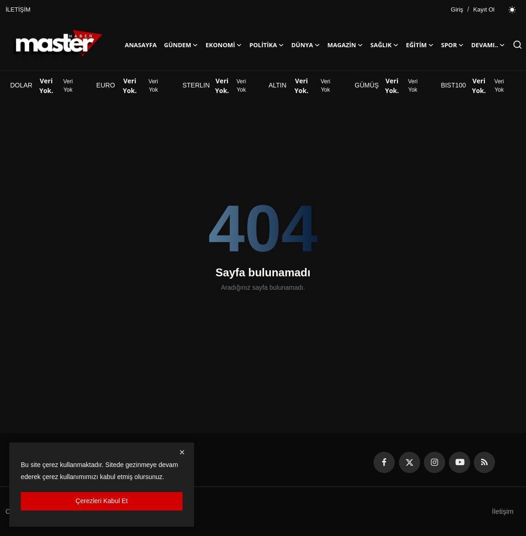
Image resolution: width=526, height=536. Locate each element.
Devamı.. (488, 45)
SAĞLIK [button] (384, 45)
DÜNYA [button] (305, 45)
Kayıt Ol (484, 9)
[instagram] (434, 462)
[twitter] (409, 462)
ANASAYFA (141, 45)
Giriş (457, 9)
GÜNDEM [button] (181, 45)
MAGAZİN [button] (345, 45)
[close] (182, 452)
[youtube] (459, 462)
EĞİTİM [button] (420, 45)
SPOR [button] (452, 45)
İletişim (503, 511)
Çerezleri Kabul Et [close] (102, 501)
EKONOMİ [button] (224, 45)
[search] (517, 44)
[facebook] (384, 462)
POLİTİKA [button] (267, 45)
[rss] (484, 462)
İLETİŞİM (18, 9)
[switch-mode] (512, 9)
